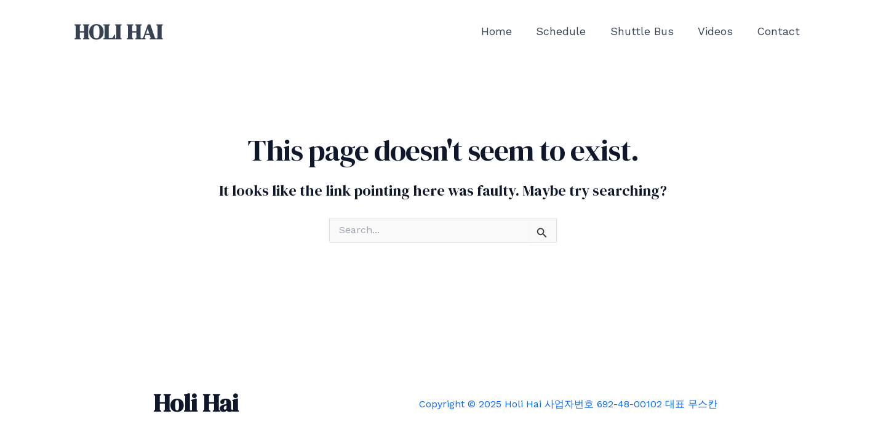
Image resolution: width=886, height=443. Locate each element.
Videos (718, 31)
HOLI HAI (118, 32)
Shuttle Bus (647, 31)
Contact (779, 31)
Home (505, 31)
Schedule (568, 31)
